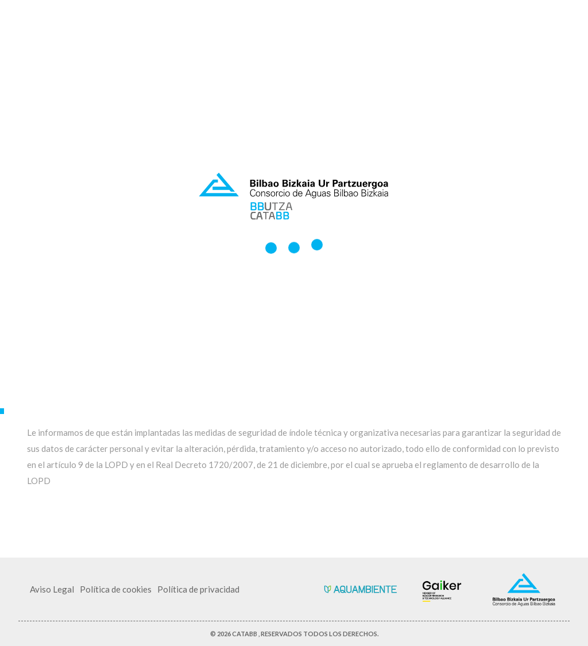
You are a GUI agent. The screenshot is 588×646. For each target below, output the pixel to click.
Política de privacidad (198, 589)
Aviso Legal (52, 589)
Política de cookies (116, 589)
